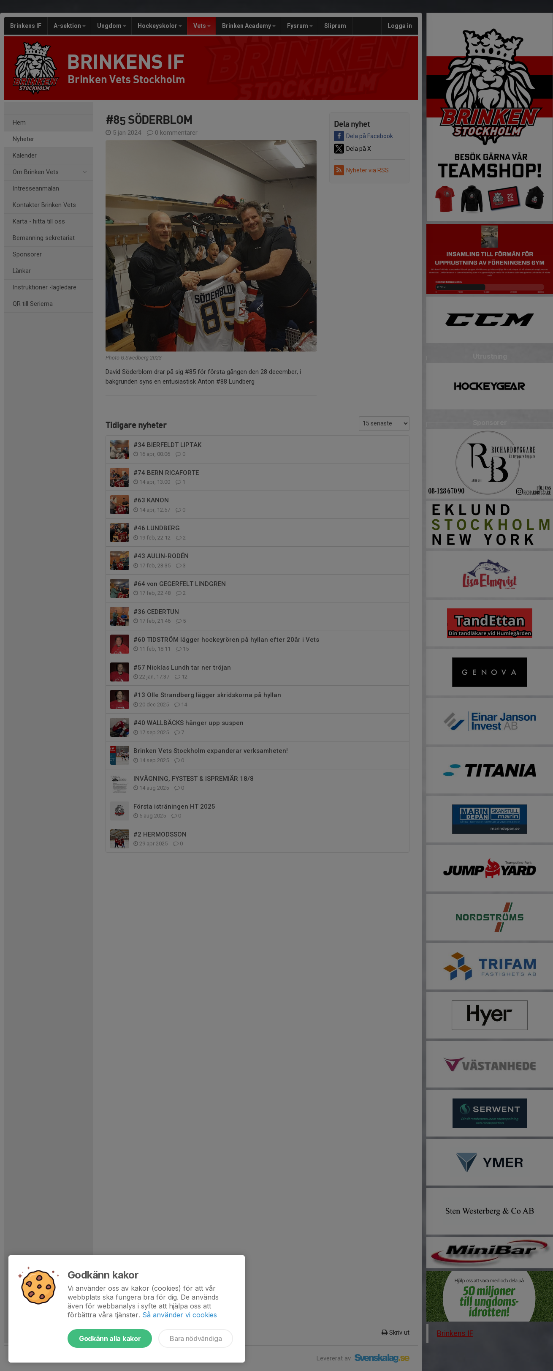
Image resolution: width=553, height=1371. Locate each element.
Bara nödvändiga (196, 1338)
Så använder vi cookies (179, 1315)
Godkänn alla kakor (110, 1338)
